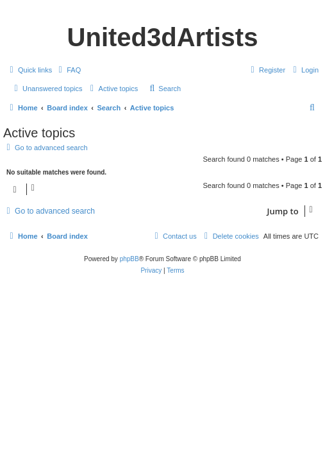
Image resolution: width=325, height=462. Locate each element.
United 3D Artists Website (162, 10)
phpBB (129, 258)
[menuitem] (68, 70)
